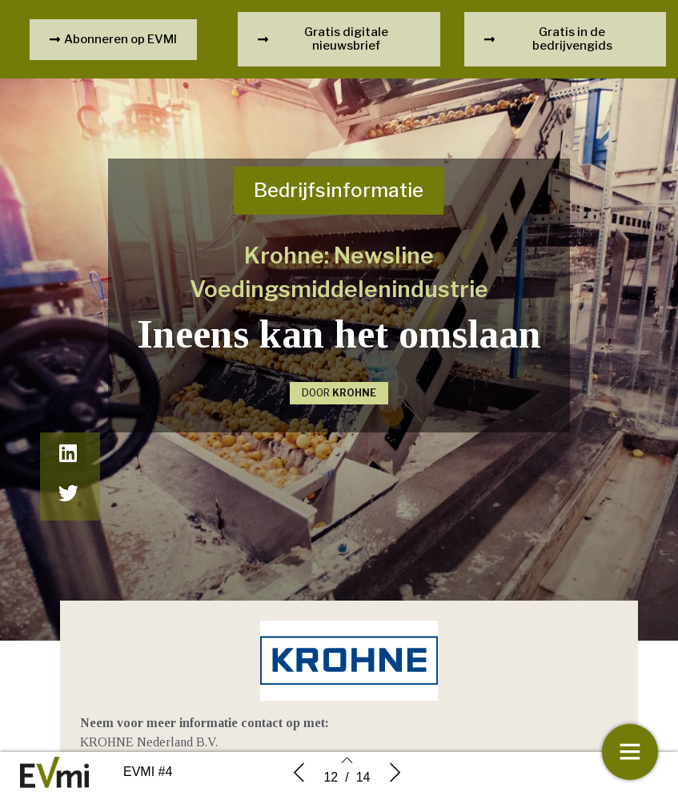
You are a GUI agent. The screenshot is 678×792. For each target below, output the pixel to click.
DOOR (339, 393)
